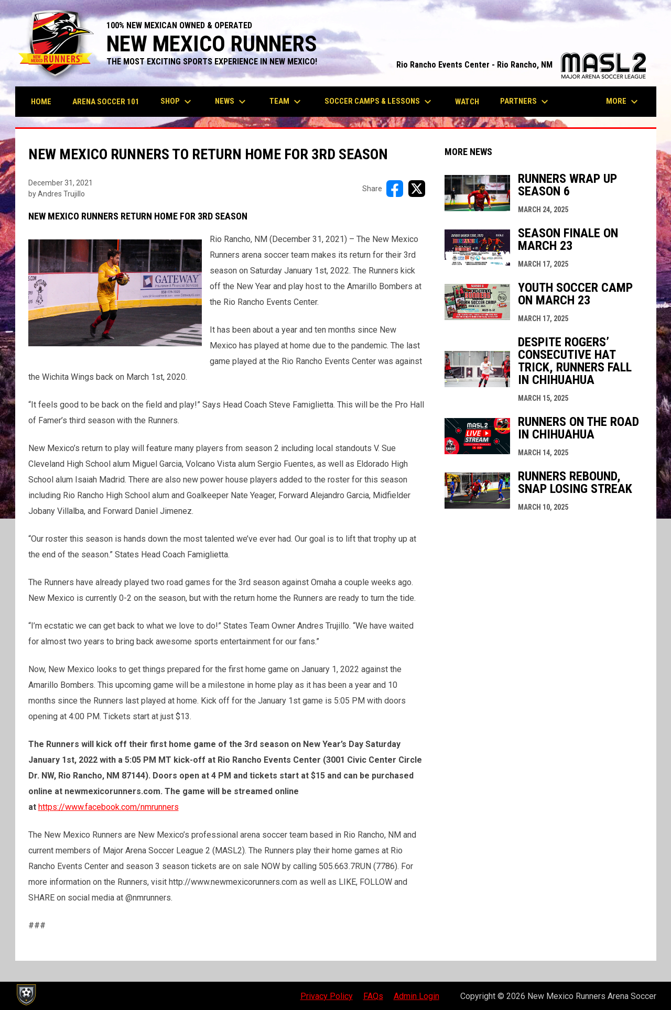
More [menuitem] (623, 101)
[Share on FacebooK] (394, 188)
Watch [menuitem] (467, 101)
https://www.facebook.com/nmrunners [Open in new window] (108, 807)
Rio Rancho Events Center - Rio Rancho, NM (521, 65)
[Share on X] (416, 188)
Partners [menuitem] (525, 101)
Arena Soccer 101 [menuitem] (105, 101)
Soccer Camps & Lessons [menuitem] (379, 101)
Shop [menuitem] (177, 101)
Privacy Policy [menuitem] (326, 996)
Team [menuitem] (286, 101)
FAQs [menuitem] (373, 996)
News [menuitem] (231, 101)
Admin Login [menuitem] (416, 996)
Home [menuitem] (41, 101)
